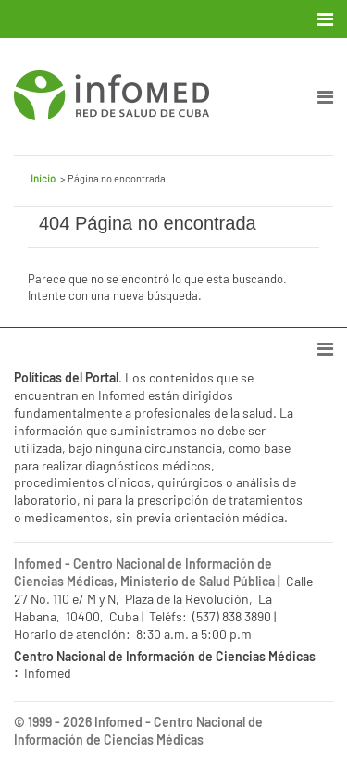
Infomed (118, 722)
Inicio (43, 178)
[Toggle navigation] (326, 19)
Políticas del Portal (66, 377)
